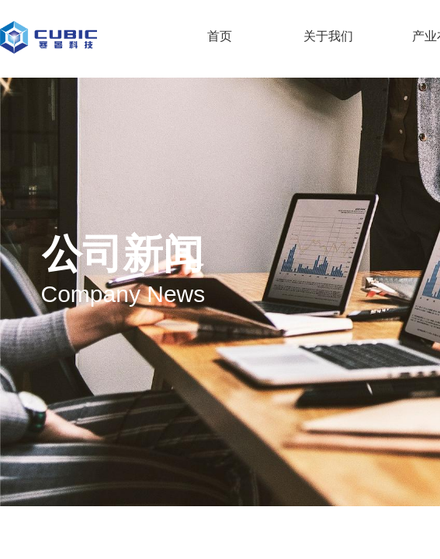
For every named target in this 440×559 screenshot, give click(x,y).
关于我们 (328, 36)
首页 (219, 36)
